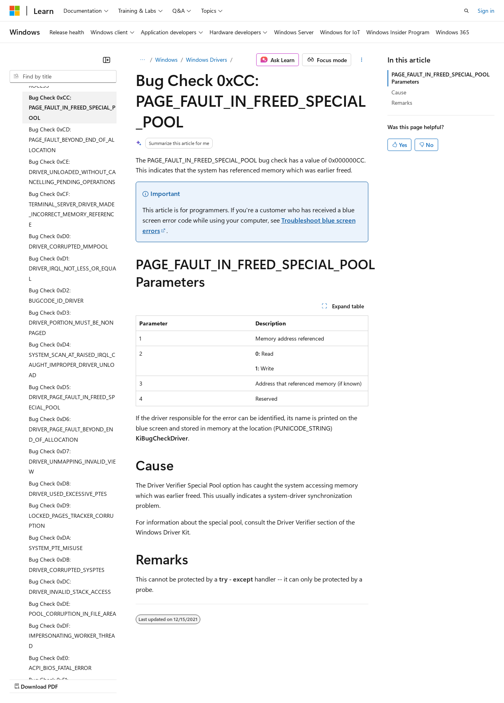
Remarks (401, 102)
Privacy (174, 679)
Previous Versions (72, 679)
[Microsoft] (15, 11)
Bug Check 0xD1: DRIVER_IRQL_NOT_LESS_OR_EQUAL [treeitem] (72, 268)
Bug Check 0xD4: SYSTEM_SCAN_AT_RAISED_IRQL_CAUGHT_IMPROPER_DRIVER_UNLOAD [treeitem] (72, 360)
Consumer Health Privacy (229, 679)
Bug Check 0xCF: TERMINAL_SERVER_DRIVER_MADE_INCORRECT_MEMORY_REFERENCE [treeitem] (72, 209)
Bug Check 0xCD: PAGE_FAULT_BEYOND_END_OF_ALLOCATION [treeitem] (72, 139)
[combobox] (63, 76)
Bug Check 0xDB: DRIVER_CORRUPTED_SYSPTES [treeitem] (67, 565)
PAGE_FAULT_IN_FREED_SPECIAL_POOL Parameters (440, 77)
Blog (108, 679)
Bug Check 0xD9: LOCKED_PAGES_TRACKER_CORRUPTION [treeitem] (71, 515)
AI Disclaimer (26, 679)
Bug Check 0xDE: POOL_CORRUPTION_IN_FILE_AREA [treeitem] (72, 609)
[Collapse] (107, 60)
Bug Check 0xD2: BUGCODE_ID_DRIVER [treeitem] (56, 295)
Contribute (143, 679)
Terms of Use (291, 679)
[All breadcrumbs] (143, 59)
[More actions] (361, 59)
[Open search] (466, 11)
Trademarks (331, 679)
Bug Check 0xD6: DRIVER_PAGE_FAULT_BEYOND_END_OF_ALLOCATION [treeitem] (71, 429)
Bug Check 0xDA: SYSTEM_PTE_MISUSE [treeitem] (56, 543)
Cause (398, 92)
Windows (166, 59)
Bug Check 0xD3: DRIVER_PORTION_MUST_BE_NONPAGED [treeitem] (71, 323)
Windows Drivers (206, 59)
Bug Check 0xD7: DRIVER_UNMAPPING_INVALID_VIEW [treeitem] (72, 461)
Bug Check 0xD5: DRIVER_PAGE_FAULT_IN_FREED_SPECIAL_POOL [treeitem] (72, 397)
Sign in (486, 10)
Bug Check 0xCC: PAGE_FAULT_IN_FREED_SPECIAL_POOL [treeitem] (72, 107)
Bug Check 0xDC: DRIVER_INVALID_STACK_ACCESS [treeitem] (70, 586)
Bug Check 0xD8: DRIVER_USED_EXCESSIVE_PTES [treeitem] (68, 488)
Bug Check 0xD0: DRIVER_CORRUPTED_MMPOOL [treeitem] (68, 241)
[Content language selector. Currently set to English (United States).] (46, 659)
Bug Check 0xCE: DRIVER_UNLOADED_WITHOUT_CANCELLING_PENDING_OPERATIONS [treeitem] (72, 172)
